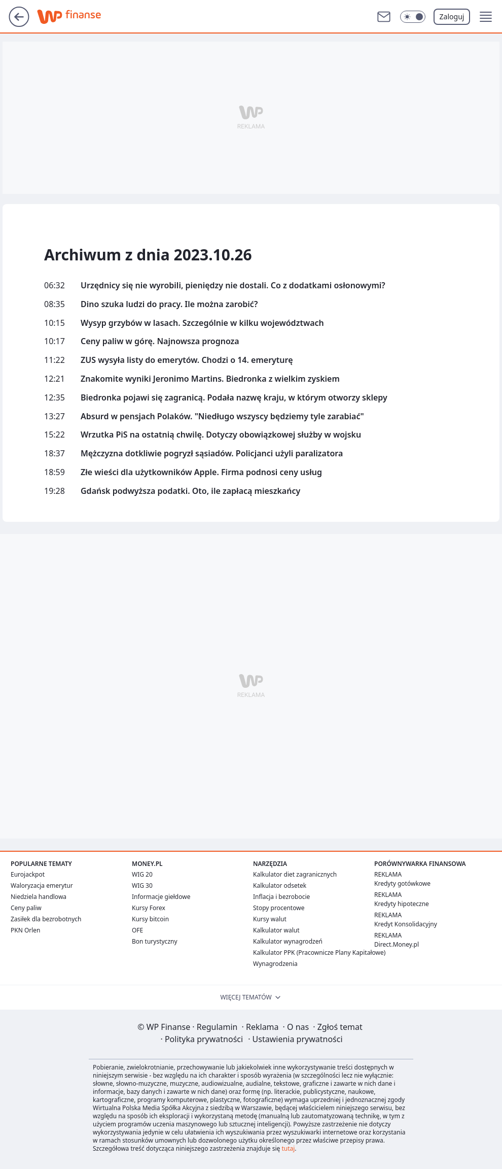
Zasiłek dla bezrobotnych (46, 919)
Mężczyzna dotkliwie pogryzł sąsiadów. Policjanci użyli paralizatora (212, 453)
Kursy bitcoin (150, 919)
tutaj (288, 1148)
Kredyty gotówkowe (402, 883)
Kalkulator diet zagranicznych (295, 874)
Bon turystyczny (154, 941)
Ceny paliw (26, 908)
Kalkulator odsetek (279, 885)
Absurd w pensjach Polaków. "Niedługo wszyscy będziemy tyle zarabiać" (222, 416)
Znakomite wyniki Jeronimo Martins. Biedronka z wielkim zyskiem (210, 379)
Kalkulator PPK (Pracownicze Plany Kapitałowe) (319, 952)
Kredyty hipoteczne (401, 903)
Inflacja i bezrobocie (281, 896)
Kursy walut (269, 919)
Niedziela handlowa (38, 896)
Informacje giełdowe (161, 896)
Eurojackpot (28, 874)
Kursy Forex (148, 908)
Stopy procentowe (278, 908)
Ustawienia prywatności (295, 1039)
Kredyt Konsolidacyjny (405, 924)
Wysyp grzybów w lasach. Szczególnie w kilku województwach (202, 323)
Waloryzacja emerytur (42, 885)
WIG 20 (142, 874)
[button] (486, 17)
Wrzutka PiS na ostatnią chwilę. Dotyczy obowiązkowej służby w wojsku (221, 434)
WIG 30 (142, 885)
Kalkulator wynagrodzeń (287, 941)
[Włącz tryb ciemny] (412, 17)
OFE (137, 930)
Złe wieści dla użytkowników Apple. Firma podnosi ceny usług (201, 472)
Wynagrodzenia (275, 963)
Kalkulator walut (276, 930)
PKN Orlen (26, 930)
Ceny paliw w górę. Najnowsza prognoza (160, 341)
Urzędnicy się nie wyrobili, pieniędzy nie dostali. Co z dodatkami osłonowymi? (233, 285)
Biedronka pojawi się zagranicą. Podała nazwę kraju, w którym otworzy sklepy (234, 397)
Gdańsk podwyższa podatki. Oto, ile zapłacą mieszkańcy (190, 491)
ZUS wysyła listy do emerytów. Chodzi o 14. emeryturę (187, 360)
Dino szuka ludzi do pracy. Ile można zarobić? (169, 304)
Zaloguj (452, 16)
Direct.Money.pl (396, 944)
